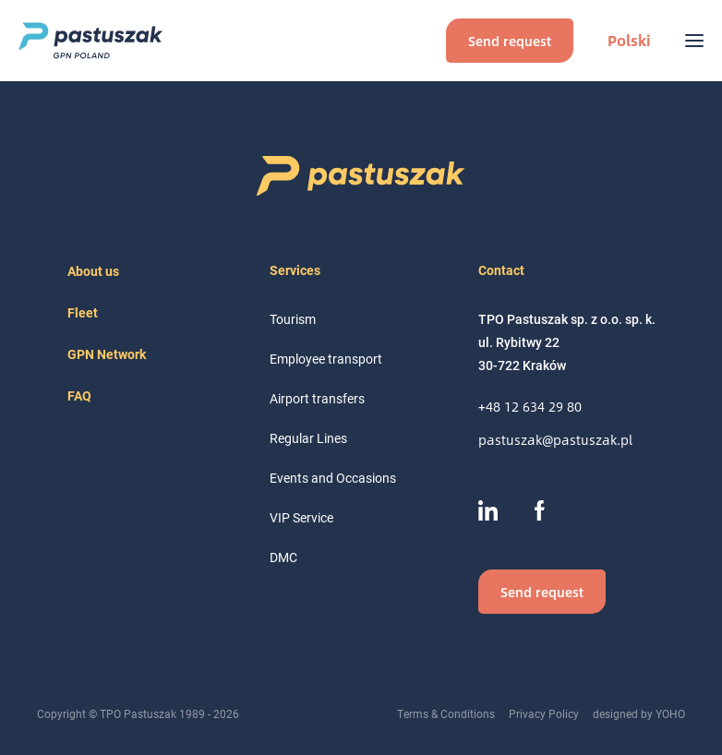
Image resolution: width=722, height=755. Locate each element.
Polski (629, 40)
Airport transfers (317, 398)
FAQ (79, 395)
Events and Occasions (333, 477)
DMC (283, 557)
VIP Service (301, 517)
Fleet (82, 312)
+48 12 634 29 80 (530, 406)
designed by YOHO (639, 713)
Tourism (293, 319)
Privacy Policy (544, 713)
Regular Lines (308, 438)
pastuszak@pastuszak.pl (555, 440)
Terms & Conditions (446, 713)
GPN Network (106, 354)
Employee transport (326, 358)
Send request (509, 40)
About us (93, 271)
